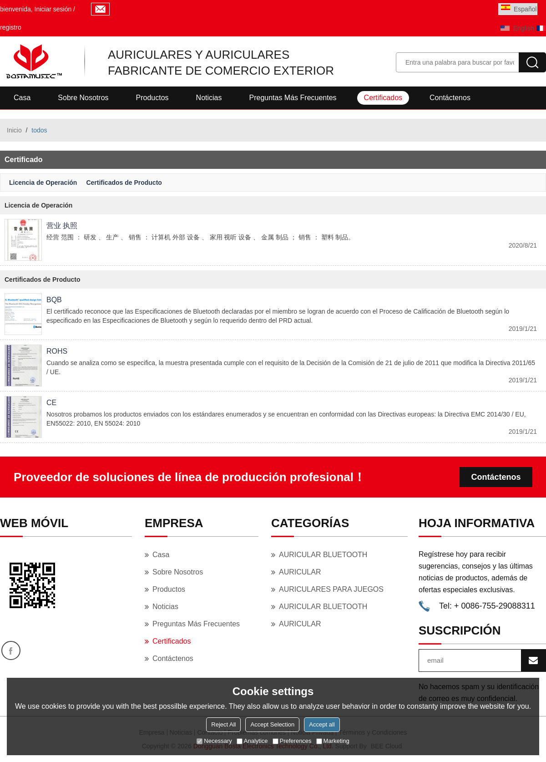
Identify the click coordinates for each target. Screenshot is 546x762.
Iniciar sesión (53, 9)
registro (10, 27)
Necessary (214, 740)
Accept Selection (272, 724)
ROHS (56, 351)
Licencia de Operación (43, 182)
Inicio (14, 130)
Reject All (223, 724)
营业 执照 (61, 225)
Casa (22, 98)
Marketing (332, 740)
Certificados (383, 98)
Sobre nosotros (83, 98)
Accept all (321, 724)
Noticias (209, 98)
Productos (152, 98)
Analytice (252, 740)
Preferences (292, 740)
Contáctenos (450, 98)
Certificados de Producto (124, 182)
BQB (54, 300)
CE (51, 402)
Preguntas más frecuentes (292, 98)
